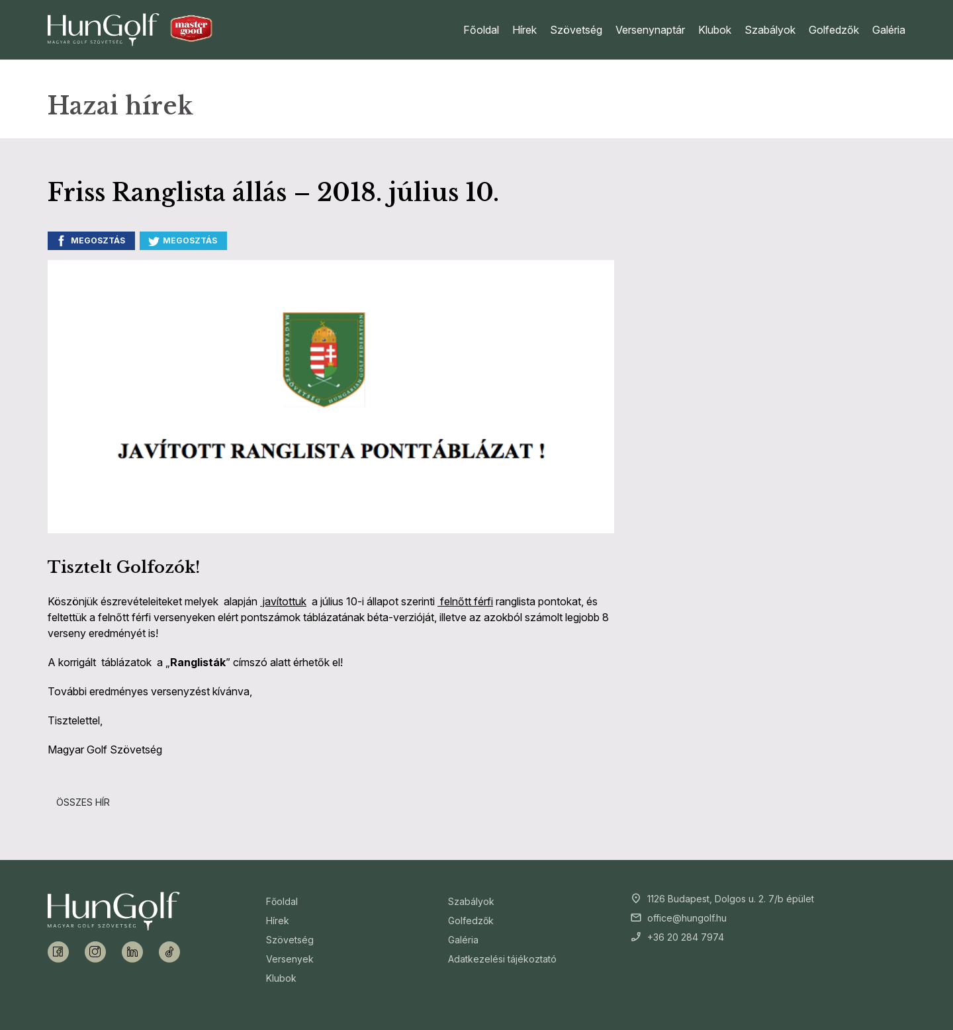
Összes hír (83, 802)
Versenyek (290, 959)
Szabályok (770, 29)
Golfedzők (834, 29)
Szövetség (576, 29)
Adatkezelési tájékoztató (502, 959)
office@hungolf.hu (687, 917)
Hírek (524, 29)
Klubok (714, 29)
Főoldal (481, 29)
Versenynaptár (650, 29)
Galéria (888, 29)
